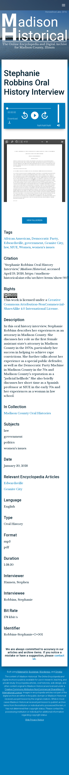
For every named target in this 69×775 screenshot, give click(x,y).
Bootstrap (34, 672)
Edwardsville (13, 243)
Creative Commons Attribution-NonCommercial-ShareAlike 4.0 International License (34, 304)
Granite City (54, 243)
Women (25, 247)
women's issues (43, 247)
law (6, 247)
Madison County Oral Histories (27, 413)
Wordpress (44, 672)
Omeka (58, 672)
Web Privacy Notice (34, 720)
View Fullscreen (34, 220)
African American (17, 238)
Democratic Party (45, 238)
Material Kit (22, 672)
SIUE (14, 247)
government (34, 243)
